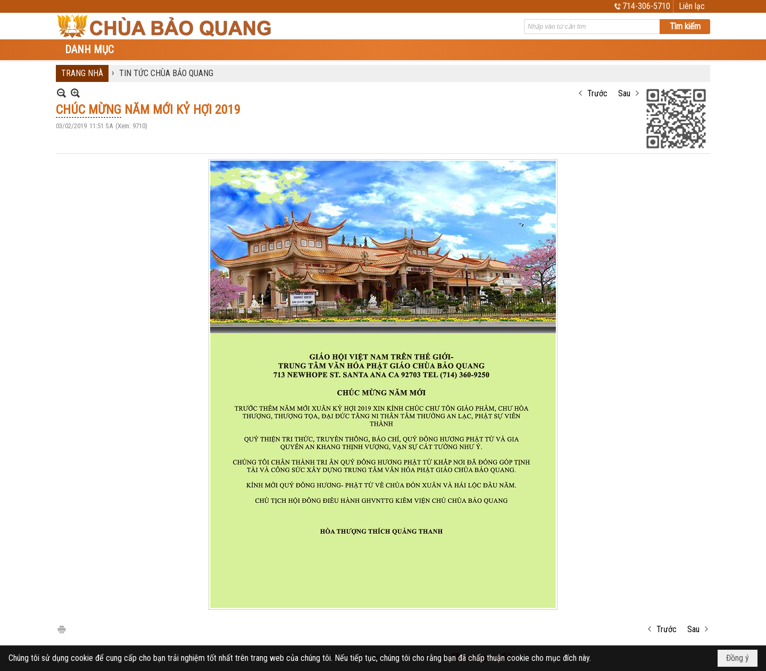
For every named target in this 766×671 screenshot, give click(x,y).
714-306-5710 (646, 6)
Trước (597, 93)
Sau (624, 93)
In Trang (61, 628)
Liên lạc (692, 6)
